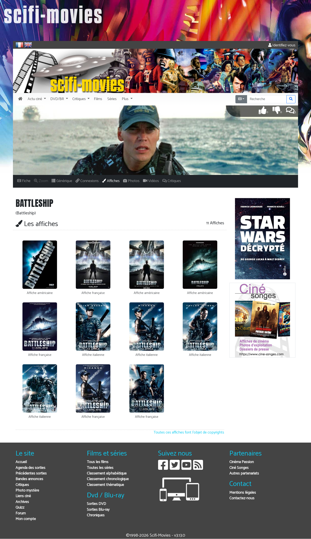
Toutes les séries (100, 468)
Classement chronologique (108, 479)
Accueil (21, 462)
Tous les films (97, 462)
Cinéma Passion (241, 462)
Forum (21, 513)
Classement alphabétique (107, 473)
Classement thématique (105, 485)
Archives (22, 502)
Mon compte (26, 519)
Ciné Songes (239, 468)
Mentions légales (242, 493)
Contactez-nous (241, 498)
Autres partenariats (244, 473)
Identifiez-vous (281, 45)
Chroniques (96, 515)
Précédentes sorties (31, 473)
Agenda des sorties (30, 468)
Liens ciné (23, 496)
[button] (36, 99)
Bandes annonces (29, 479)
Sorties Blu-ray (98, 510)
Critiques (22, 485)
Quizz (20, 507)
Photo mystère (27, 490)
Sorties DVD (96, 504)
